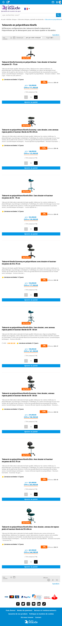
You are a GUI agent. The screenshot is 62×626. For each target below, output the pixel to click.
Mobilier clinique (11, 19)
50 (57, 580)
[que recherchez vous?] (31, 15)
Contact (38, 617)
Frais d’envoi (10, 610)
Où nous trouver (27, 617)
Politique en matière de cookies (41, 614)
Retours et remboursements (45, 610)
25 (53, 580)
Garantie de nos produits (18, 614)
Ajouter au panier (31, 102)
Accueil (3, 19)
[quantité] (31, 97)
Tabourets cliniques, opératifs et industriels (30, 19)
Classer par (19, 37)
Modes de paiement (24, 610)
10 (49, 580)
